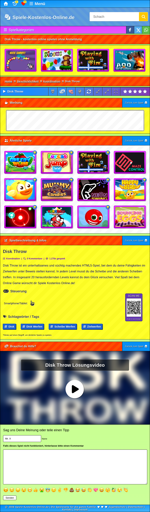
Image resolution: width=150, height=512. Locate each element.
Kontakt (67, 509)
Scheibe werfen (62, 326)
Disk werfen (32, 326)
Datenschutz (135, 507)
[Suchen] (143, 16)
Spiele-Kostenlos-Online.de (40, 17)
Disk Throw (15, 91)
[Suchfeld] (114, 16)
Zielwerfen (92, 326)
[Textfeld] (75, 467)
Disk (9, 326)
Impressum (81, 509)
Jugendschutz (117, 507)
